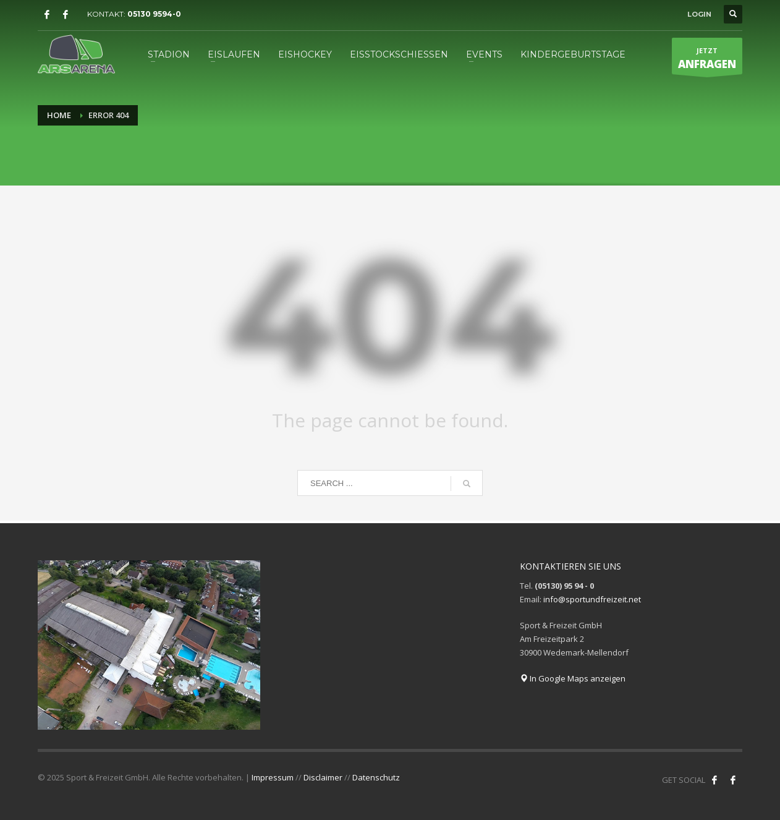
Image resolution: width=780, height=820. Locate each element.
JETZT (707, 60)
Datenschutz (376, 777)
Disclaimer (322, 777)
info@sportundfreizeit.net (592, 599)
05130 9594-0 (154, 14)
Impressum (273, 777)
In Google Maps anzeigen (572, 678)
